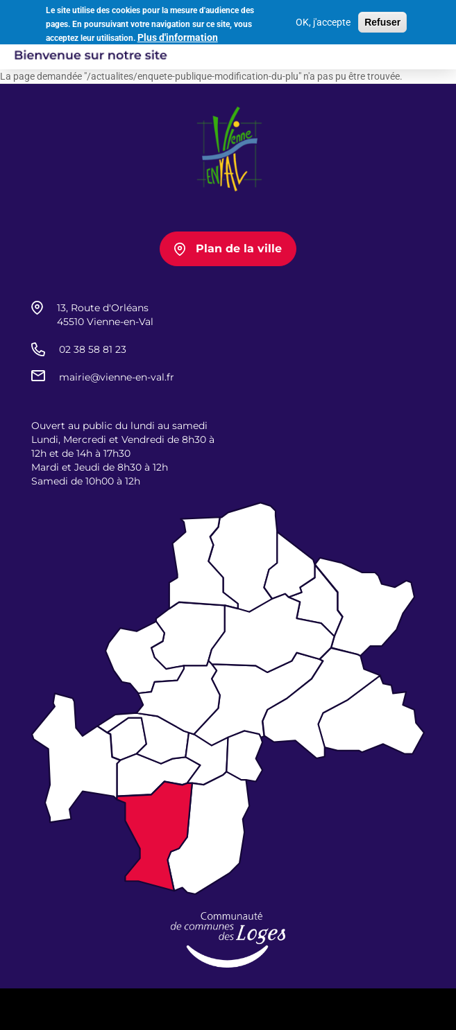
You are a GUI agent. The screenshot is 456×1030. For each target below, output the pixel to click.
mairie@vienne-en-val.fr (116, 377)
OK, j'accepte (323, 20)
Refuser (382, 20)
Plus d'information (177, 35)
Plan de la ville (239, 248)
